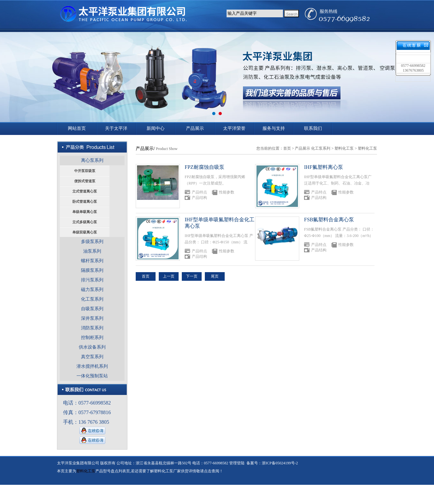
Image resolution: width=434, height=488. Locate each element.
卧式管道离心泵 (84, 201)
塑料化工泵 (344, 148)
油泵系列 (92, 251)
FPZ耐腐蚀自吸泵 (204, 167)
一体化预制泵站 (92, 376)
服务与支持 (273, 128)
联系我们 (313, 128)
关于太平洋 (116, 128)
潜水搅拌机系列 (92, 366)
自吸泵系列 (92, 308)
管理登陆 (237, 463)
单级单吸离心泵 (84, 212)
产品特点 (199, 192)
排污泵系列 (92, 280)
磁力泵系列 (92, 289)
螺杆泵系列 (92, 260)
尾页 (215, 276)
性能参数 (226, 192)
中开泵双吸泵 (84, 171)
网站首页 (77, 128)
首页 (287, 148)
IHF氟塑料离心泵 (323, 167)
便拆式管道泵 (84, 181)
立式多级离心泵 (84, 222)
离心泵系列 (92, 160)
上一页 (168, 276)
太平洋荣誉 (234, 128)
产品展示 (195, 128)
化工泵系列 (92, 299)
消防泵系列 (92, 328)
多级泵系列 (92, 241)
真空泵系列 (92, 356)
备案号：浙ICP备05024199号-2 (272, 463)
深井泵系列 (92, 318)
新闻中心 (156, 128)
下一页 (191, 276)
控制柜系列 (92, 337)
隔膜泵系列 (92, 270)
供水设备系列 (92, 347)
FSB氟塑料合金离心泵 (329, 219)
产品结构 (199, 197)
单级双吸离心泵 (84, 232)
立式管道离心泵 (84, 191)
